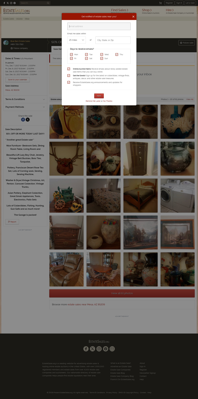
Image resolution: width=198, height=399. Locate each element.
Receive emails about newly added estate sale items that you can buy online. (100, 70)
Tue (90, 54)
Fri (75, 58)
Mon (76, 54)
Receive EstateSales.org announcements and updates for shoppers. (97, 83)
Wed (107, 54)
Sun (106, 58)
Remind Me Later (93, 101)
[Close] (133, 16)
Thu (121, 54)
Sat (90, 58)
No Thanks (107, 101)
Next (99, 96)
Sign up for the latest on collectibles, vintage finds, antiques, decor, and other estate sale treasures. (101, 76)
